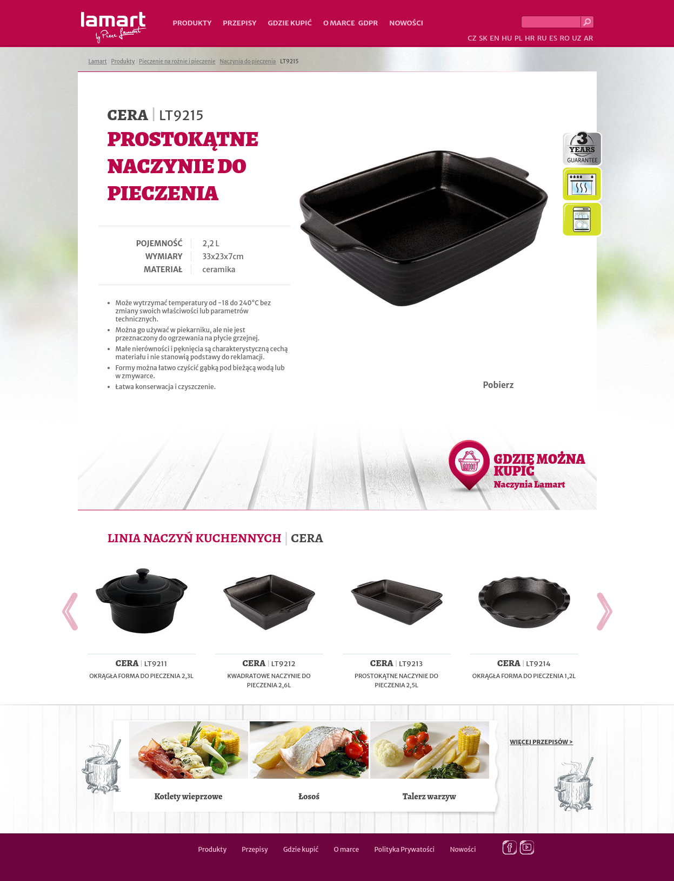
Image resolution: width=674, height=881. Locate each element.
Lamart (114, 27)
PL (519, 38)
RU (542, 38)
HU (507, 38)
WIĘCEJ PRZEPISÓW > (541, 742)
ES (553, 38)
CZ (472, 38)
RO (564, 38)
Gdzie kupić (290, 23)
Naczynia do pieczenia (247, 61)
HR (530, 38)
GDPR (368, 23)
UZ (576, 38)
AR (588, 38)
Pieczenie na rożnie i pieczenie (177, 61)
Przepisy (239, 23)
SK (483, 38)
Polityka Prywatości (405, 849)
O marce (339, 23)
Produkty (192, 23)
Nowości (406, 23)
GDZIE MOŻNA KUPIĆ (539, 470)
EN (494, 38)
